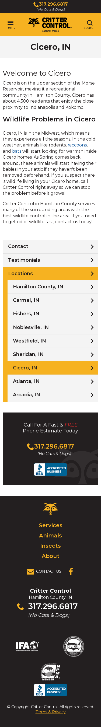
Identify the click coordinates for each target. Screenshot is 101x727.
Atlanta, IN (26, 381)
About (51, 556)
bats (16, 151)
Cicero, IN (25, 368)
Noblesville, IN (31, 327)
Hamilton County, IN (38, 287)
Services (50, 525)
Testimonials (24, 260)
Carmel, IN (26, 300)
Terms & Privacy (51, 711)
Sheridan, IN (28, 354)
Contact (18, 246)
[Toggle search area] (90, 25)
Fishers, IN (26, 314)
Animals (50, 535)
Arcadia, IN (26, 395)
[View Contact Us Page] (45, 571)
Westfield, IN (29, 341)
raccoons (77, 145)
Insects (50, 546)
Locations (20, 274)
